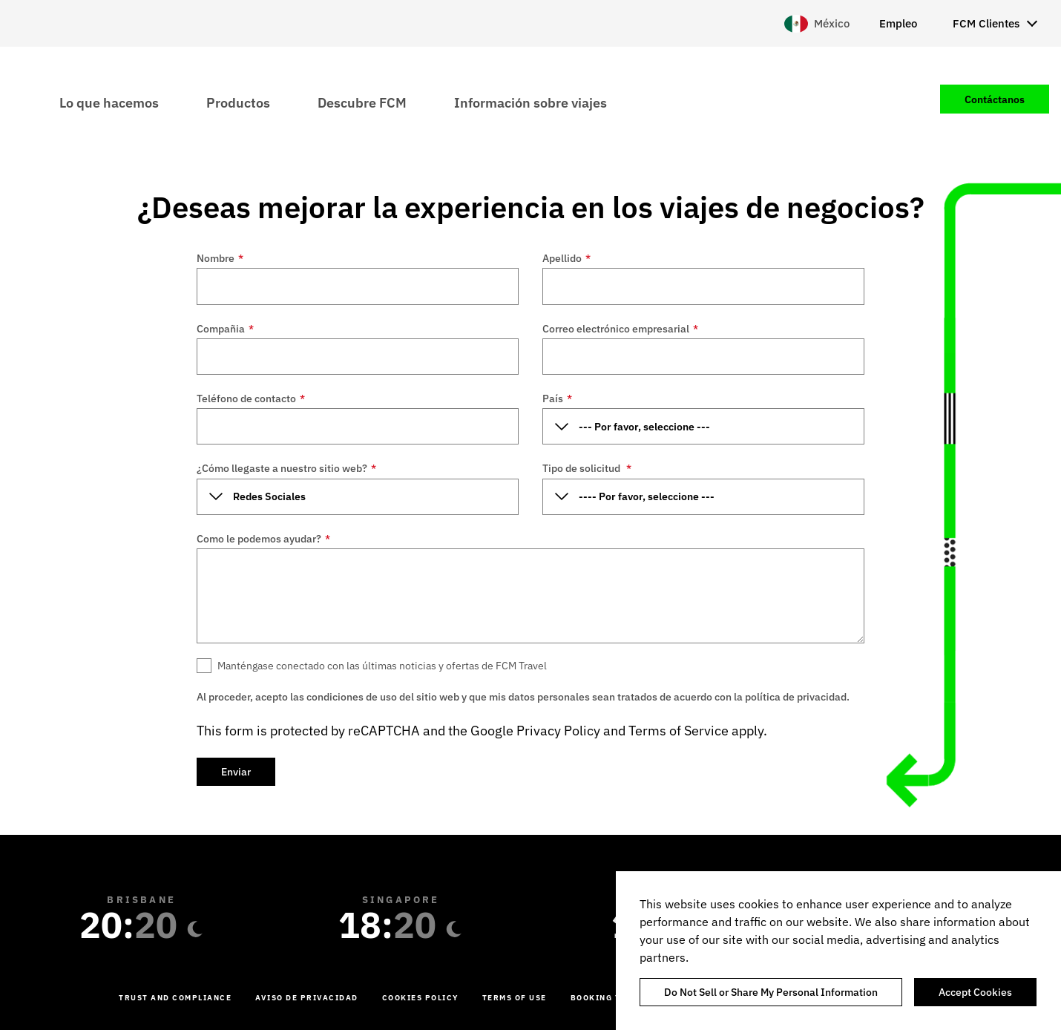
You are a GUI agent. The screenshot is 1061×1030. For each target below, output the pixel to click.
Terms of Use (514, 998)
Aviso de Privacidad (306, 998)
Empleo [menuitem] (898, 23)
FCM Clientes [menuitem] (986, 23)
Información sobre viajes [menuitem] (530, 102)
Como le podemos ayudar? (263, 538)
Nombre (220, 258)
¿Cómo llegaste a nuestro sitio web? (286, 468)
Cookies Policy (420, 998)
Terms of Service (678, 730)
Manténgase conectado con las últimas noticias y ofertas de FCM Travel (382, 665)
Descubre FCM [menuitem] (362, 102)
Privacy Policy (558, 730)
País (557, 398)
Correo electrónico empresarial (620, 328)
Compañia (225, 328)
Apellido (566, 258)
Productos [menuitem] (238, 102)
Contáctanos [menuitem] (995, 99)
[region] (838, 950)
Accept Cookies (975, 992)
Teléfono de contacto (251, 398)
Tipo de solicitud (586, 468)
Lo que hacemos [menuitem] (109, 102)
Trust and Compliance (175, 998)
